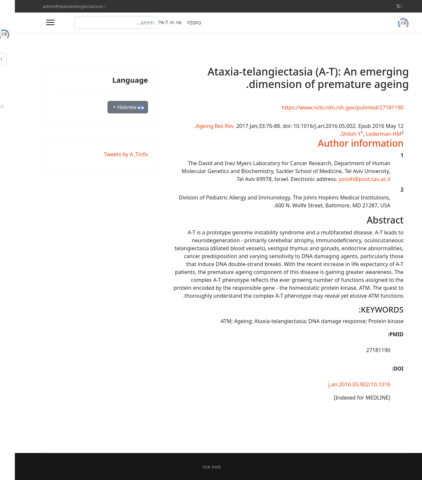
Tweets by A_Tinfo (111, 154)
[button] (346, 143)
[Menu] (35, 22)
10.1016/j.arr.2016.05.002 (345, 384)
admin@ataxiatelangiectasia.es (58, 6)
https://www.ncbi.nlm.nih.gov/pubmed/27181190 (328, 107)
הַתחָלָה (179, 22)
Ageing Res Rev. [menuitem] (200, 126)
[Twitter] (383, 6)
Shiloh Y (336, 133)
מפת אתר (196, 467)
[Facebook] (386, 6)
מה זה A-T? (155, 22)
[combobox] (101, 22)
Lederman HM (368, 133)
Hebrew (115, 107)
